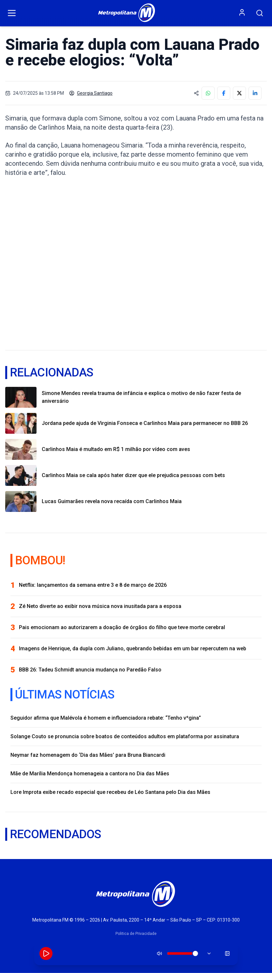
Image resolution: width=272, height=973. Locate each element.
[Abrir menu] (11, 13)
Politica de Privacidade (136, 933)
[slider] (195, 953)
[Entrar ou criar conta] (242, 12)
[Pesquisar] (259, 13)
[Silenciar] (159, 953)
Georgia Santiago (91, 93)
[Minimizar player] (227, 953)
